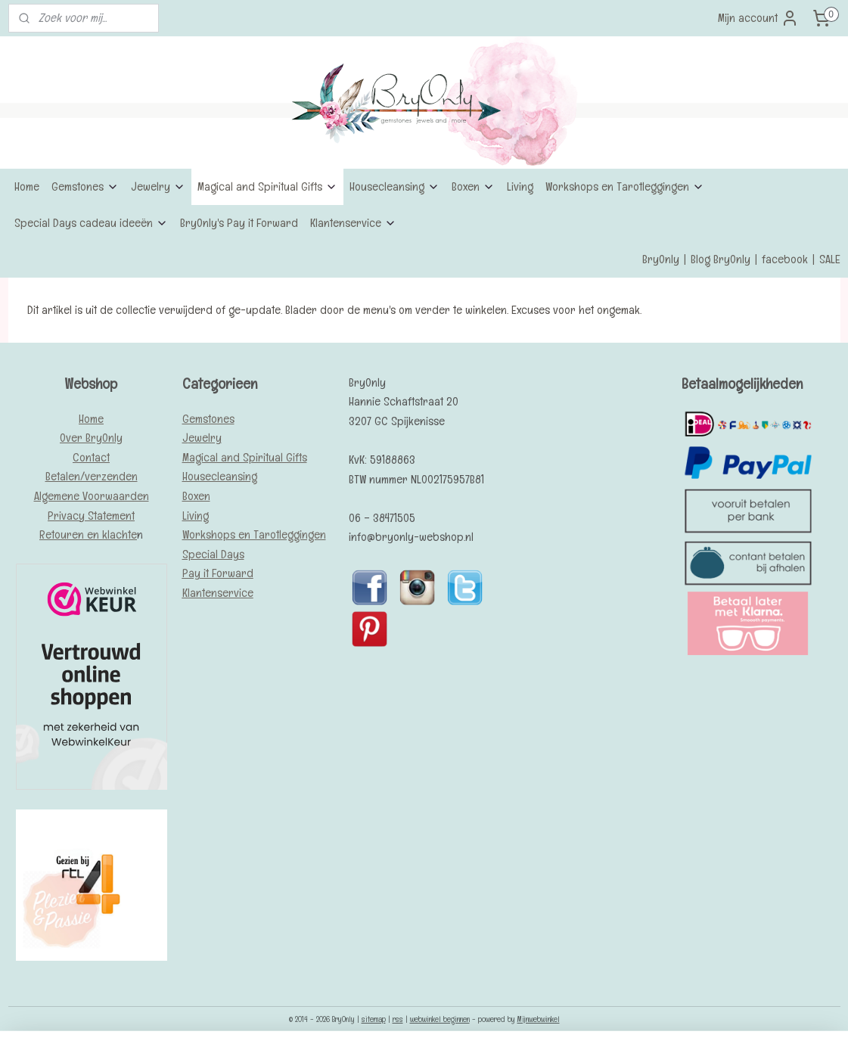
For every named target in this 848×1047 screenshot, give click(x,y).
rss (398, 1019)
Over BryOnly (91, 438)
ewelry (205, 438)
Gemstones (85, 186)
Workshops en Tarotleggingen (624, 186)
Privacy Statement (91, 516)
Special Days (213, 554)
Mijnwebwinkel (538, 1019)
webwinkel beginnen (440, 1019)
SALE (829, 259)
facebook (785, 259)
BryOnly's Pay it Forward (239, 223)
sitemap (374, 1019)
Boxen (473, 186)
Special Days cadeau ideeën (91, 223)
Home (26, 186)
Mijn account (758, 18)
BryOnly (660, 259)
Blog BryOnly (720, 259)
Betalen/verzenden (91, 476)
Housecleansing (394, 186)
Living (520, 186)
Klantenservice (353, 223)
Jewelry (158, 186)
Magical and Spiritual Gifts (267, 186)
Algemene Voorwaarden (91, 496)
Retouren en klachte (88, 534)
